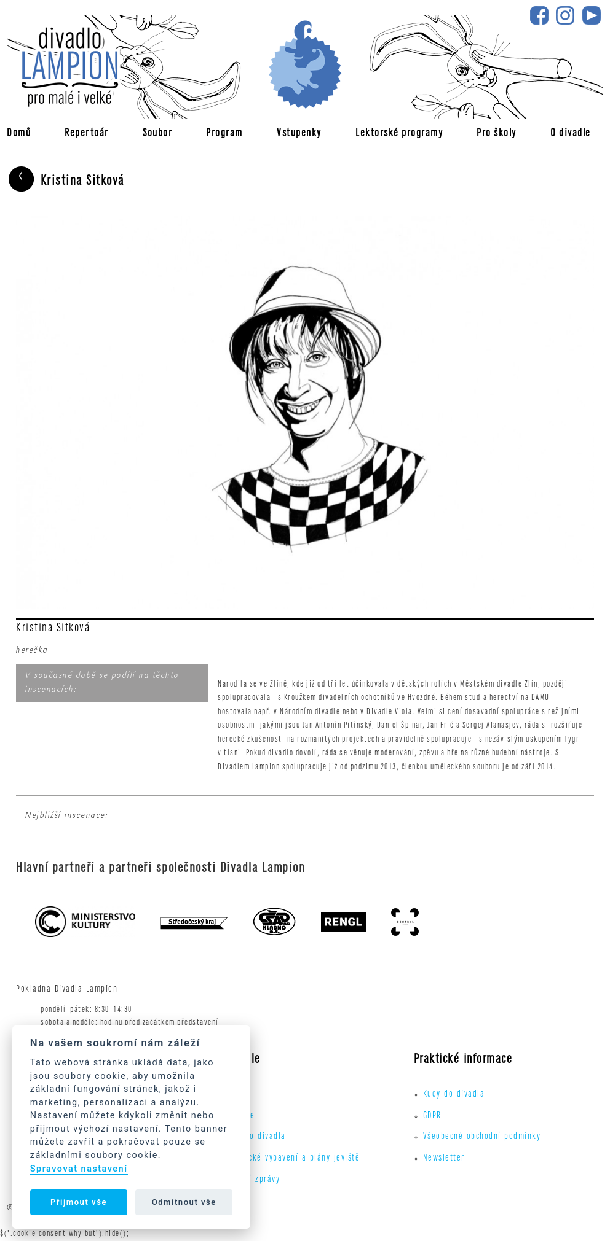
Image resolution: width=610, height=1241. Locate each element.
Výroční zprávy (252, 1180)
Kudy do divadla (255, 1137)
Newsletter (444, 1159)
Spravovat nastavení (79, 1169)
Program (224, 134)
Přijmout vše (78, 1202)
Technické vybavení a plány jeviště (292, 1159)
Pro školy (497, 134)
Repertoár (87, 134)
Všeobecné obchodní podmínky (482, 1137)
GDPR (432, 1116)
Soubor (157, 134)
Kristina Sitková (65, 181)
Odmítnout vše (184, 1202)
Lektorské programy (399, 134)
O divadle (570, 134)
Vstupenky (299, 134)
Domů (19, 134)
